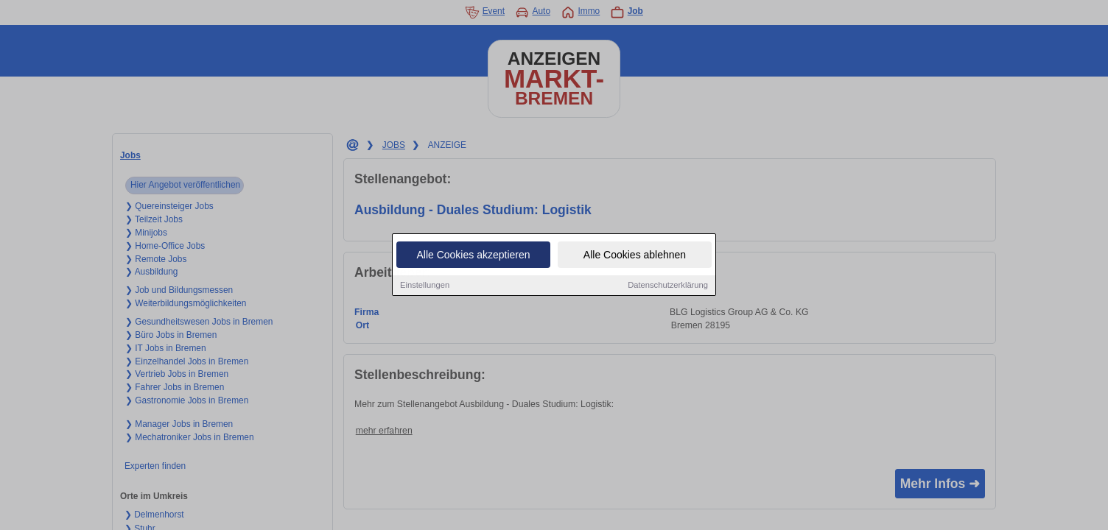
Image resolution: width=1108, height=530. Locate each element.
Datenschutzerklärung (668, 285)
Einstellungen (424, 285)
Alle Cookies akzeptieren (473, 255)
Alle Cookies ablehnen (634, 255)
